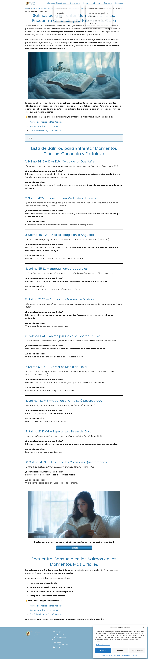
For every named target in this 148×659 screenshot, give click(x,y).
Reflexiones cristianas (92, 3)
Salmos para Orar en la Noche (44, 126)
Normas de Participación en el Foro (60, 643)
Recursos (119, 3)
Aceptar (103, 650)
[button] (144, 628)
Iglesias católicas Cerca (56, 3)
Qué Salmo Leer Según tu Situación (45, 130)
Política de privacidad (61, 634)
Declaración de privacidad (122, 655)
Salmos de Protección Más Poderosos (47, 122)
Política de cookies (107, 655)
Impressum (134, 655)
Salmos (107, 3)
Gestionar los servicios (103, 645)
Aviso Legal (57, 632)
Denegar (120, 650)
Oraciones (74, 3)
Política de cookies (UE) (59, 638)
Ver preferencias (137, 650)
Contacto (56, 647)
